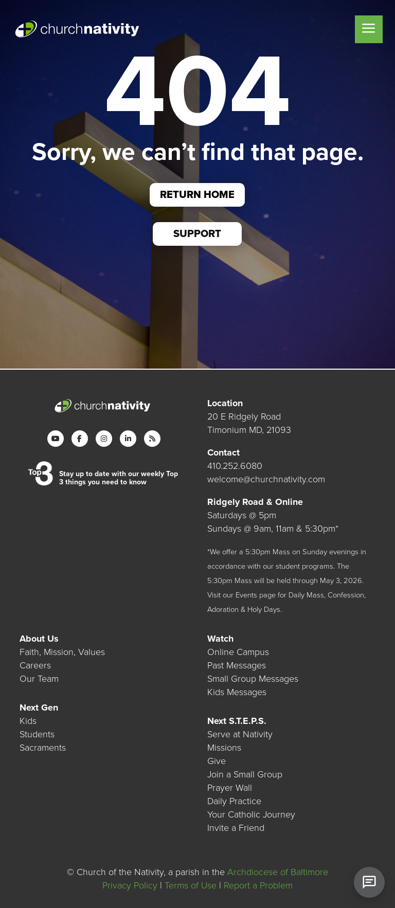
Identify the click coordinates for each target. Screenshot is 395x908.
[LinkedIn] (128, 438)
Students (37, 734)
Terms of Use (191, 885)
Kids (28, 721)
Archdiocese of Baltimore (277, 872)
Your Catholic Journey (251, 814)
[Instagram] (104, 438)
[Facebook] (79, 438)
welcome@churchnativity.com (266, 479)
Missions (224, 747)
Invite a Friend (235, 827)
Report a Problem (258, 885)
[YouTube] (55, 438)
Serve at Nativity (240, 734)
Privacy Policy (129, 885)
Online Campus (238, 652)
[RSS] (152, 438)
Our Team (39, 678)
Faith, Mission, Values (62, 652)
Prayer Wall (229, 787)
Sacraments (43, 747)
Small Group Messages (252, 678)
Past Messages (236, 665)
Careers (35, 665)
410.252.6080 (234, 465)
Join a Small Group (244, 774)
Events (246, 595)
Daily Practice (234, 801)
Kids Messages (236, 692)
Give (216, 761)
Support (197, 234)
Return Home (197, 195)
